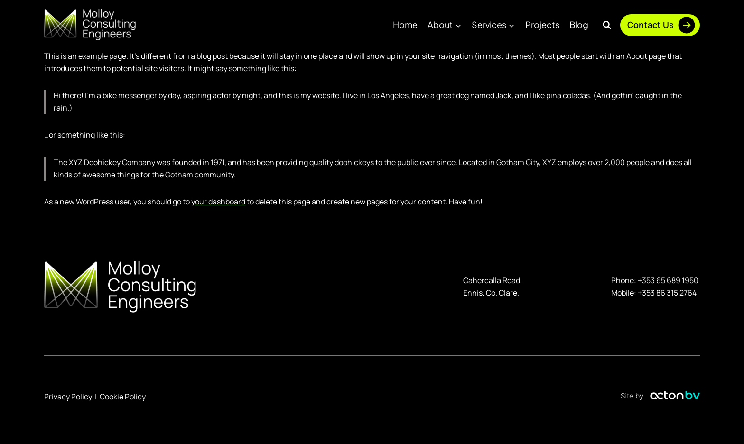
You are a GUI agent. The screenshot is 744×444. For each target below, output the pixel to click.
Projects (542, 24)
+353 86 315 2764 (667, 292)
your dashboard (218, 201)
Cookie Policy (123, 396)
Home (405, 24)
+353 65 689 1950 (668, 280)
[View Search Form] (606, 25)
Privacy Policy (68, 396)
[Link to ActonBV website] (660, 396)
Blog (578, 24)
